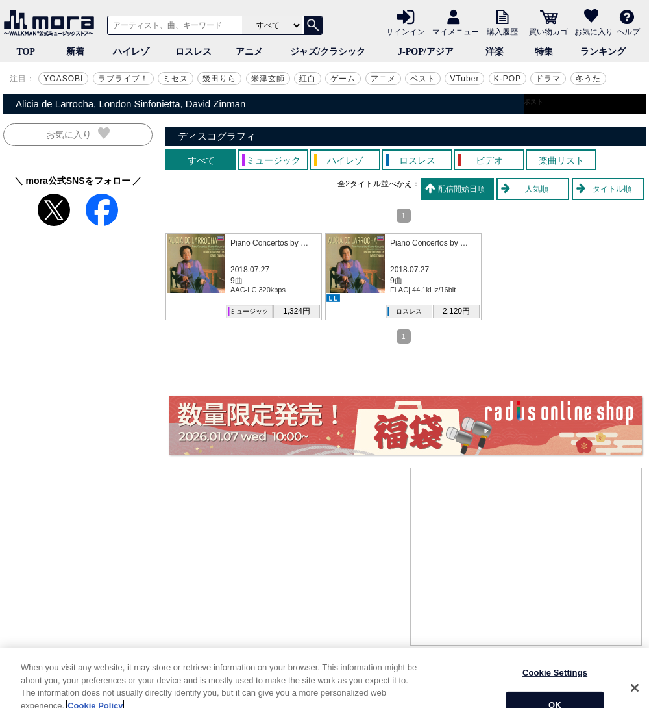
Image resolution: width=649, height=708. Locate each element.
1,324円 (296, 311)
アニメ (249, 52)
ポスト (533, 101)
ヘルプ (628, 31)
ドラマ (548, 78)
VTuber (464, 78)
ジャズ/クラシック (327, 52)
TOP (25, 52)
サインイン (405, 31)
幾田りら (219, 78)
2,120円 (456, 311)
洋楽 (494, 52)
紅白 (307, 78)
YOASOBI (63, 78)
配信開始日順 (461, 189)
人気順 (536, 189)
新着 (75, 52)
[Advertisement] (285, 566)
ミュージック (249, 311)
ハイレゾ (131, 52)
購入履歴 (502, 31)
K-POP (507, 78)
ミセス (175, 78)
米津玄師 (268, 78)
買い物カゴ (548, 31)
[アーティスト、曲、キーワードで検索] (172, 25)
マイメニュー (455, 31)
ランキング (603, 52)
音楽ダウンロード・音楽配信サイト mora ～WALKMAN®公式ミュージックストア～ (52, 23)
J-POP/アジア (426, 52)
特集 (544, 52)
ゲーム (343, 78)
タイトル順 (612, 189)
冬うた (588, 78)
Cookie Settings (554, 686)
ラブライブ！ (123, 78)
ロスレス (193, 52)
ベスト (422, 78)
